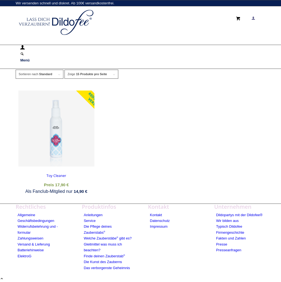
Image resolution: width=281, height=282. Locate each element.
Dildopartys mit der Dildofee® (239, 215)
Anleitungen (93, 215)
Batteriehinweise (31, 250)
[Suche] (22, 54)
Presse (221, 244)
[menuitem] (141, 48)
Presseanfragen (228, 250)
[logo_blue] (57, 36)
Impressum (158, 226)
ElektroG (25, 256)
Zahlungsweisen (30, 238)
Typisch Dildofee (229, 226)
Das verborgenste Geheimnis (107, 268)
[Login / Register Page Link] (22, 48)
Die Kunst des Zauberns (103, 262)
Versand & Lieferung (34, 244)
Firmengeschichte (230, 232)
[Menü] (25, 60)
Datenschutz (160, 221)
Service (89, 221)
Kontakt (156, 215)
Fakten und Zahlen (231, 238)
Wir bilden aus (227, 221)
